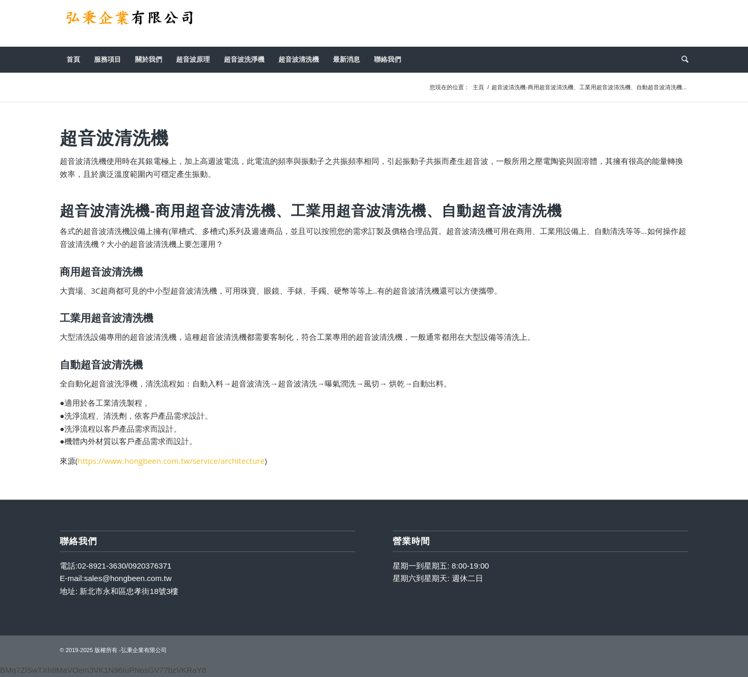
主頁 (478, 87)
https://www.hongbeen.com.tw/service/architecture (170, 460)
